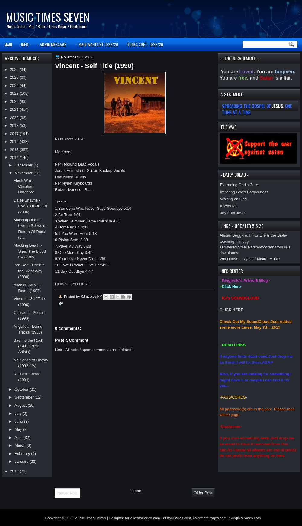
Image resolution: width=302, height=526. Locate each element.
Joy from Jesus (233, 213)
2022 (15, 101)
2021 (15, 109)
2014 (15, 157)
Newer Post (67, 493)
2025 (15, 77)
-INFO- (25, 44)
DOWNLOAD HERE (72, 284)
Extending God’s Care (239, 184)
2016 (15, 141)
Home (136, 490)
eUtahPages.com (177, 518)
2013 (15, 471)
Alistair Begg (230, 235)
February (22, 453)
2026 (15, 69)
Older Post (203, 493)
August (21, 405)
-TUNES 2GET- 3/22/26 (144, 44)
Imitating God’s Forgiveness (244, 192)
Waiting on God (233, 199)
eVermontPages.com (209, 518)
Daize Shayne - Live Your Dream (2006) (30, 206)
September (24, 397)
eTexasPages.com (145, 518)
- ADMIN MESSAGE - (53, 44)
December (24, 165)
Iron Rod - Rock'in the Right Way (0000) (29, 271)
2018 (15, 125)
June (19, 421)
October (21, 389)
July (18, 413)
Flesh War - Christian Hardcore (24, 186)
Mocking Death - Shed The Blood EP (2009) (30, 251)
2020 (15, 117)
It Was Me (228, 206)
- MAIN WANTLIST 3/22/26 (97, 44)
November (24, 173)
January (21, 461)
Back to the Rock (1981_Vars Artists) (28, 346)
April (18, 437)
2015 (15, 149)
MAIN (8, 44)
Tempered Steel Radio (239, 247)
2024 (15, 85)
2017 (15, 133)
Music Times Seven (47, 16)
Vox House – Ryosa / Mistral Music (250, 259)
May (18, 429)
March (20, 445)
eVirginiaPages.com (245, 518)
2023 (15, 93)
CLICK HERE (231, 309)
